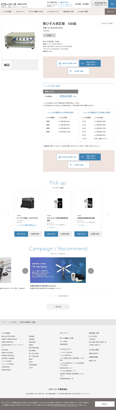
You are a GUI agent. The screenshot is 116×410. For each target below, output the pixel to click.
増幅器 (49, 35)
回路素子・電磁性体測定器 (9, 339)
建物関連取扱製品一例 (66, 379)
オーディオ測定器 (6, 361)
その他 (31, 368)
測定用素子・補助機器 (7, 358)
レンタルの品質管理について (68, 371)
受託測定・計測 (68, 11)
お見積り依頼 (78, 71)
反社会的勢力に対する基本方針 (35, 394)
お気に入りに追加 (107, 23)
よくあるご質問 (83, 11)
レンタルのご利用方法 (66, 352)
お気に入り (110, 11)
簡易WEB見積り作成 (69, 63)
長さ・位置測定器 (34, 356)
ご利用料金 (92, 339)
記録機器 (31, 339)
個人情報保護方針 (51, 394)
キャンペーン (20, 11)
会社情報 (78, 4)
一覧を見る (58, 307)
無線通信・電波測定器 (7, 355)
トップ (3, 322)
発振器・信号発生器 (7, 353)
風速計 (31, 359)
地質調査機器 (33, 365)
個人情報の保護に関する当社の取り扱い (70, 394)
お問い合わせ (112, 4)
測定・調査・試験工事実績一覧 (97, 342)
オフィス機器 (63, 341)
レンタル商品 (7, 11)
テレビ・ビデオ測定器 (7, 364)
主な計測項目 (93, 336)
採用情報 (86, 4)
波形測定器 (4, 350)
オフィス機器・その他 (36, 11)
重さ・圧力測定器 (34, 353)
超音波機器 (32, 351)
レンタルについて (53, 11)
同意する (105, 404)
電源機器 (31, 336)
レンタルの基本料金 (65, 355)
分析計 (31, 362)
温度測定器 (32, 342)
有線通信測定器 (6, 370)
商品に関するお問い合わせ (91, 63)
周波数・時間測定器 (7, 342)
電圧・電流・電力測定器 (8, 336)
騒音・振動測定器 (34, 348)
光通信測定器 (5, 367)
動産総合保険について (66, 368)
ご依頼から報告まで (94, 345)
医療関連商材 (64, 344)
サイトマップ (86, 394)
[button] (108, 214)
